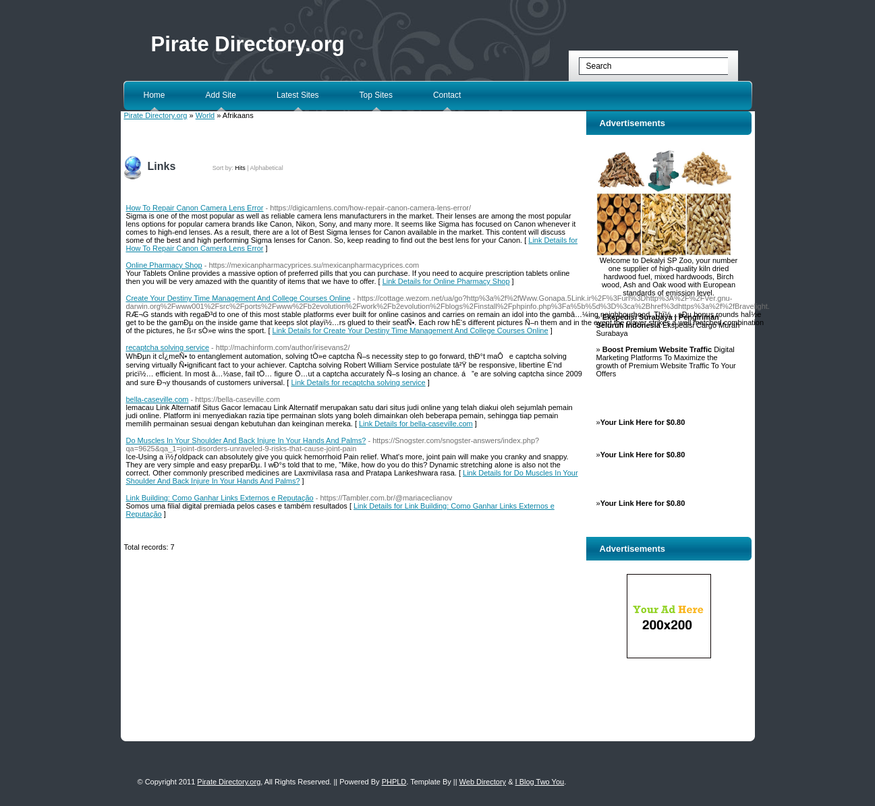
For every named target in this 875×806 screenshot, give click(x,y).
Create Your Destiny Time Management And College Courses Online (238, 298)
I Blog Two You (540, 782)
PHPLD (394, 782)
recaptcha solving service (168, 347)
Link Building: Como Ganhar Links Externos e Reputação (220, 498)
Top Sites (376, 95)
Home (154, 95)
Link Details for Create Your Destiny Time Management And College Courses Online (410, 330)
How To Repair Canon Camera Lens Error (195, 208)
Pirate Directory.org (248, 44)
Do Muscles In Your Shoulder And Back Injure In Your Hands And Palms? (246, 440)
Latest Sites (298, 95)
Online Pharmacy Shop (164, 265)
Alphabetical (266, 168)
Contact (447, 95)
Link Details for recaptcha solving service (358, 382)
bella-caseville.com (157, 399)
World (205, 115)
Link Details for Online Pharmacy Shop (446, 281)
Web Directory (482, 782)
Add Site (221, 95)
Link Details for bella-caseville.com (416, 424)
